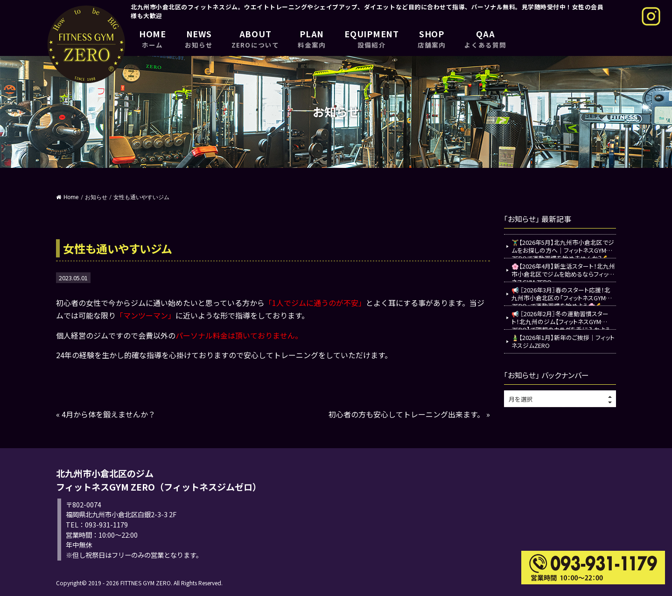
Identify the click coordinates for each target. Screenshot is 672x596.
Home (67, 197)
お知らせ (96, 197)
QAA (485, 38)
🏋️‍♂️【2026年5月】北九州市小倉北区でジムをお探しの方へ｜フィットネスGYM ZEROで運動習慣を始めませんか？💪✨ (562, 248)
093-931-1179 (106, 524)
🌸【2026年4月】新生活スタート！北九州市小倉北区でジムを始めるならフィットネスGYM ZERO (563, 272)
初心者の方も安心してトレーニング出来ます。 (406, 414)
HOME (152, 38)
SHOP (432, 38)
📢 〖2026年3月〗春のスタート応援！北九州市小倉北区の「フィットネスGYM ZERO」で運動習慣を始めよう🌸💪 (560, 295)
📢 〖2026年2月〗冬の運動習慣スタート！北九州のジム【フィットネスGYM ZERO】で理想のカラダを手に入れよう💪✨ (560, 319)
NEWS (199, 38)
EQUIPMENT (371, 38)
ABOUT (255, 38)
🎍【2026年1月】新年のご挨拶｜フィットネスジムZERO (563, 341)
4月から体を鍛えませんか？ (108, 414)
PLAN (312, 38)
